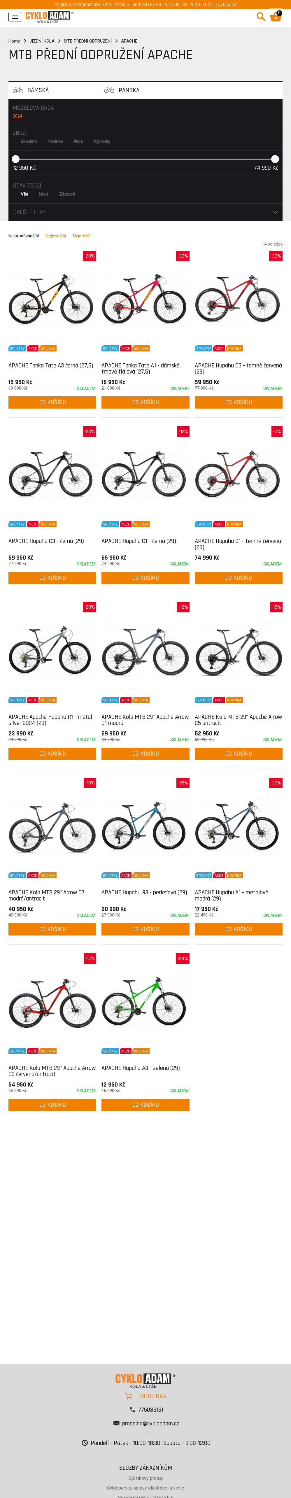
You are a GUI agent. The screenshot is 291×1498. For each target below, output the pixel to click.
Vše (24, 194)
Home (14, 41)
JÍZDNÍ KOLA (42, 41)
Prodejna (63, 4)
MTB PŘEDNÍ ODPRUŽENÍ (88, 41)
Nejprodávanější (23, 236)
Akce (78, 141)
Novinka (55, 141)
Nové (44, 194)
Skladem (29, 141)
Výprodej (101, 141)
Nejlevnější (56, 236)
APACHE (129, 41)
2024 (17, 116)
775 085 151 (225, 4)
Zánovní (67, 194)
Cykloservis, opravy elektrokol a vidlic (145, 1488)
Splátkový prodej (146, 1478)
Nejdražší (81, 236)
